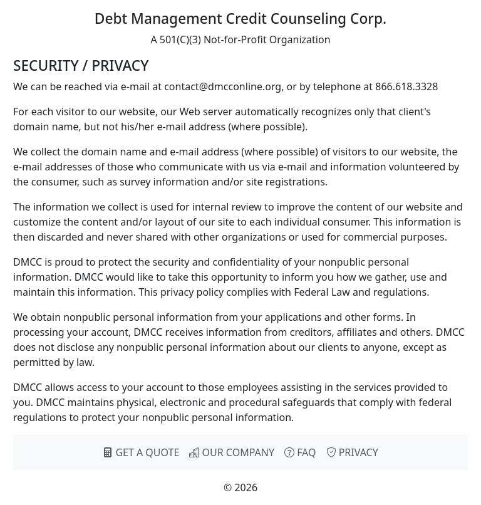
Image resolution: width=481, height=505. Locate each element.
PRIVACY (352, 452)
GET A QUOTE (141, 452)
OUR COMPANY (231, 452)
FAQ (300, 452)
